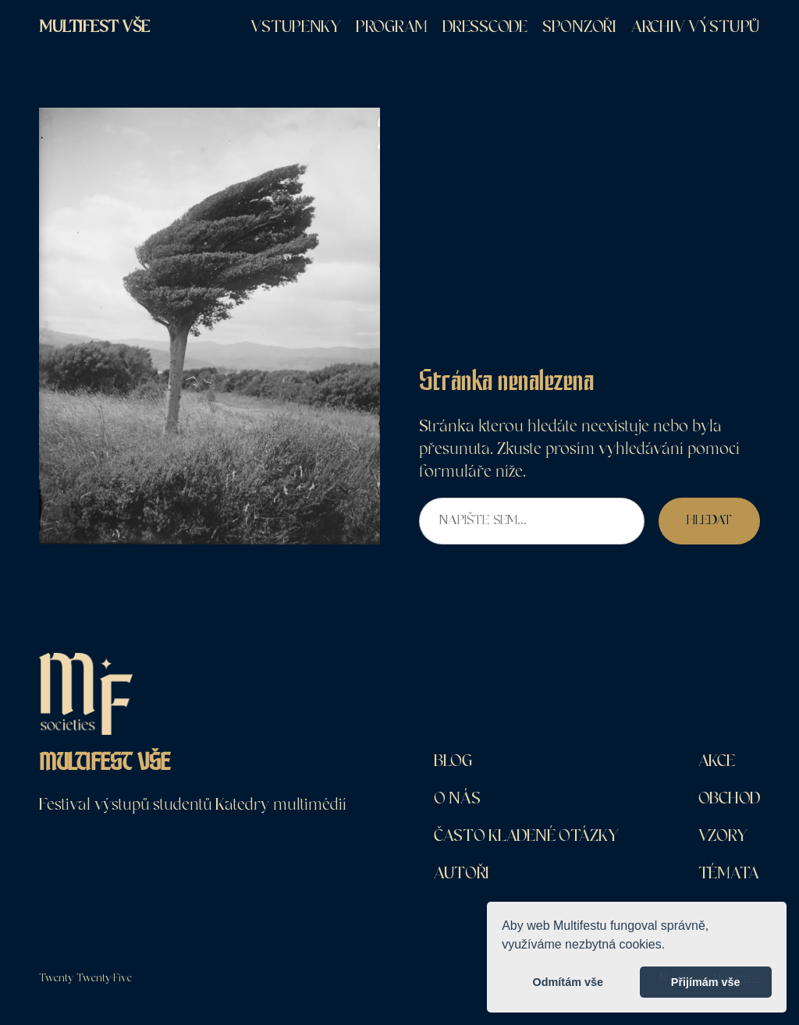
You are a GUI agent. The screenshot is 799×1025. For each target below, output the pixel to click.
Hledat (709, 520)
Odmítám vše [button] (568, 982)
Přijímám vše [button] (705, 982)
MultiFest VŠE (94, 27)
